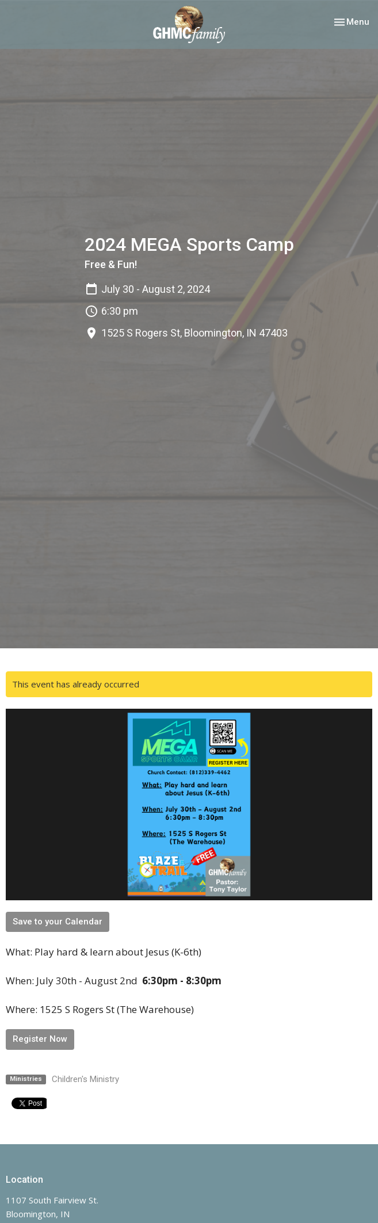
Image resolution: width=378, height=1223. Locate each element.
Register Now (40, 1039)
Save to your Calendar (57, 921)
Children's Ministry (85, 1079)
